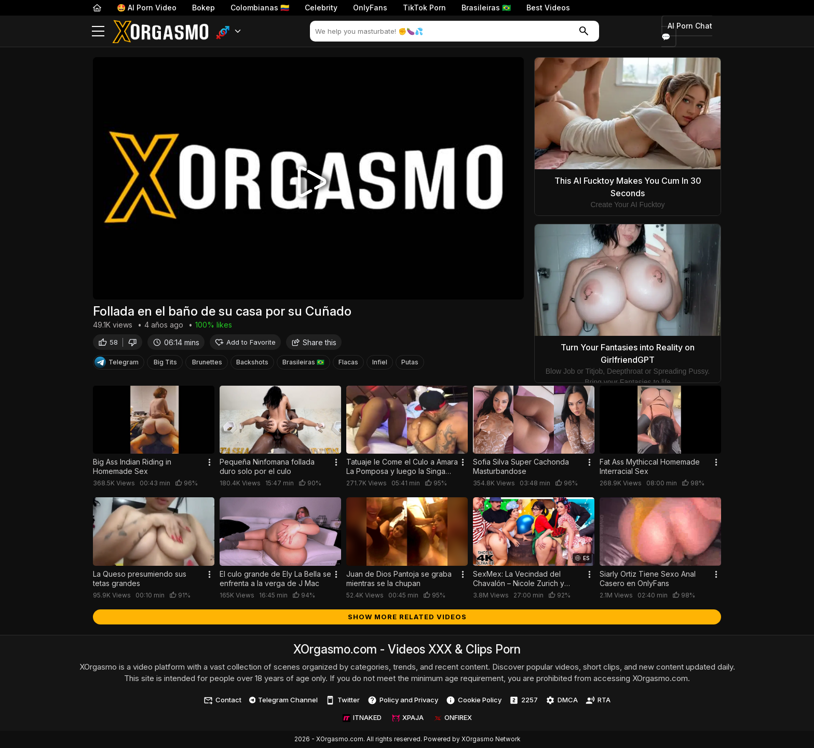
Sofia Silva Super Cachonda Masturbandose (521, 466)
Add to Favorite (245, 343)
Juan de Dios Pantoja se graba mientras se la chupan (399, 578)
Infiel (379, 364)
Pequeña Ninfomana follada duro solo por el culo (267, 466)
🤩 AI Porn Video (147, 7)
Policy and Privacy (403, 700)
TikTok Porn (424, 7)
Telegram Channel (283, 700)
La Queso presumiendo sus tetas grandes (139, 578)
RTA (598, 700)
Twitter (342, 700)
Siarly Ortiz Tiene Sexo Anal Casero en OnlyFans (648, 578)
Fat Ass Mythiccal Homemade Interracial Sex (650, 466)
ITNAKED (362, 717)
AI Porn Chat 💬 (686, 31)
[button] (229, 31)
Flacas (348, 364)
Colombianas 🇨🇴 (259, 7)
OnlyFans (370, 7)
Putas (409, 364)
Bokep (203, 7)
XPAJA (408, 717)
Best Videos (548, 7)
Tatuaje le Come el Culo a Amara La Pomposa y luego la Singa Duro (402, 466)
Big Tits (165, 364)
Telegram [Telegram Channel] (116, 364)
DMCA (562, 700)
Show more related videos (407, 617)
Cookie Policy (473, 700)
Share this (313, 343)
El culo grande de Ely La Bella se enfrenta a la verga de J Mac (275, 578)
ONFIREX (453, 717)
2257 (523, 700)
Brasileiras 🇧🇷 (486, 7)
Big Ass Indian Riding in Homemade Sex (132, 466)
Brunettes (207, 364)
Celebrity (321, 7)
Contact (222, 700)
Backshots (252, 364)
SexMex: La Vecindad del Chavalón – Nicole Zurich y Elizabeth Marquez (518, 578)
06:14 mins (176, 343)
